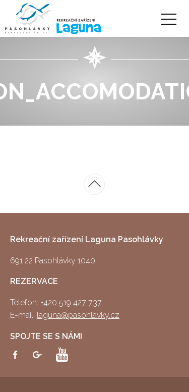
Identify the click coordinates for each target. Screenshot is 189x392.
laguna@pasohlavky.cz (78, 315)
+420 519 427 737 (71, 302)
